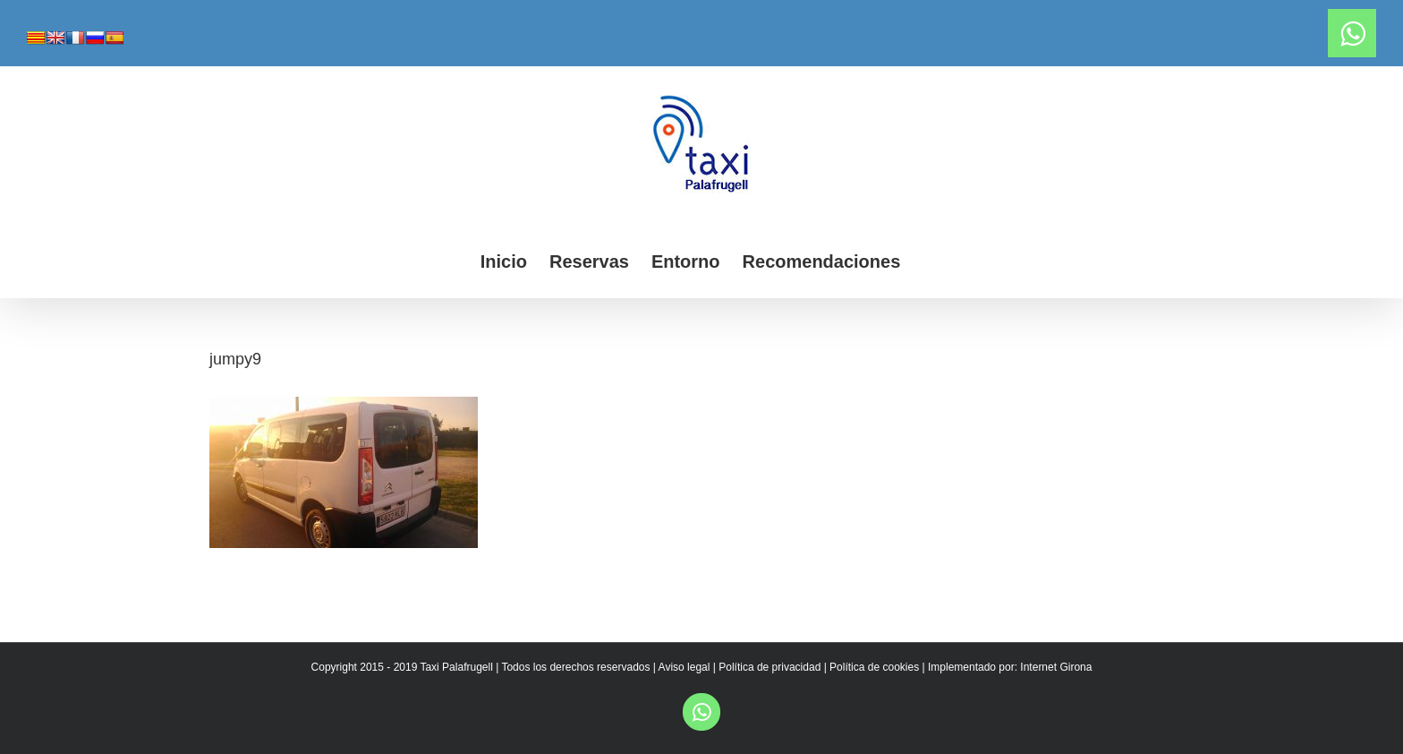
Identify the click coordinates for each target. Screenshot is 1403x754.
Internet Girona (1056, 667)
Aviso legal (684, 667)
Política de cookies (874, 667)
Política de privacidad (770, 667)
